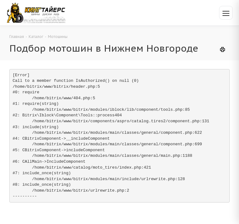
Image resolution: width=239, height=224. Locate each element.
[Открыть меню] (226, 13)
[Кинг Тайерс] (35, 12)
